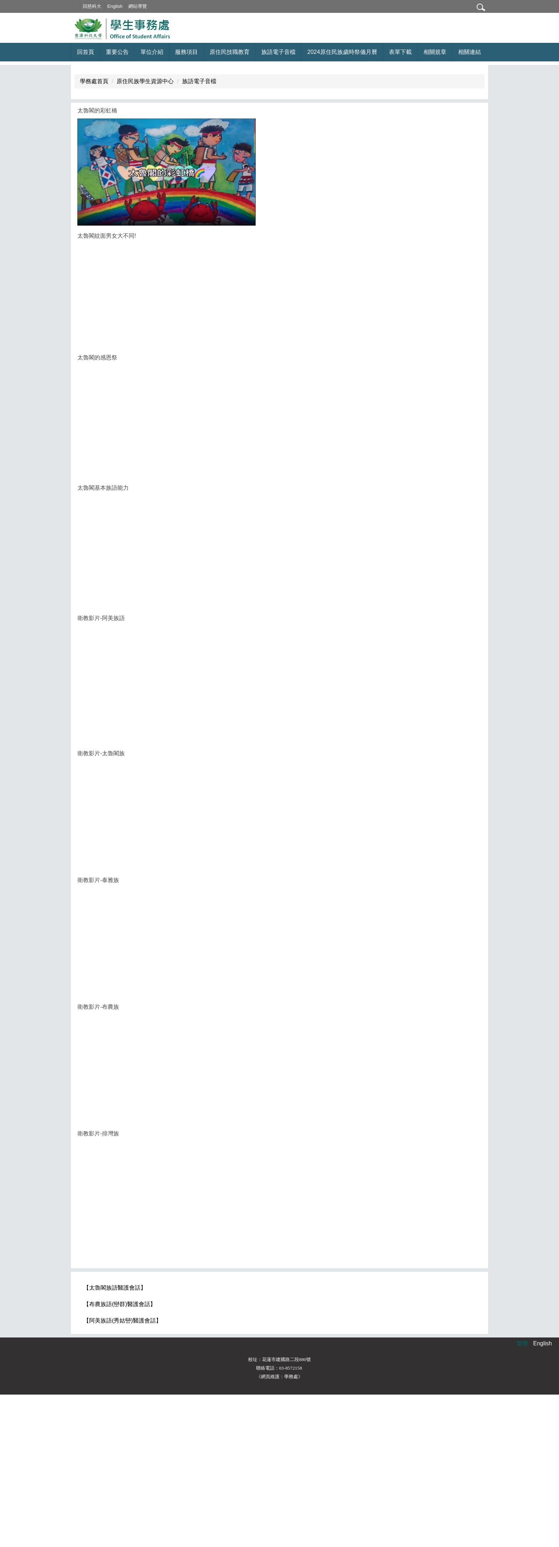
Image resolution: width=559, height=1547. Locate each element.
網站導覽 (147, 6)
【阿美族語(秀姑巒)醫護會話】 (122, 1473)
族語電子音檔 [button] (278, 52)
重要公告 (117, 52)
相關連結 (469, 52)
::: (85, 6)
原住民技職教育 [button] (230, 52)
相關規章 (435, 52)
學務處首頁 (94, 234)
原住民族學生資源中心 (145, 234)
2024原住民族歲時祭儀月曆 (342, 52)
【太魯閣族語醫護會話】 (114, 1440)
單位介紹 (151, 52)
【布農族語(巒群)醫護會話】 (119, 1456)
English (124, 6)
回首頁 (85, 52)
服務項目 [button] (186, 52)
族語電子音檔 (199, 234)
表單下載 (400, 52)
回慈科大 (102, 6)
